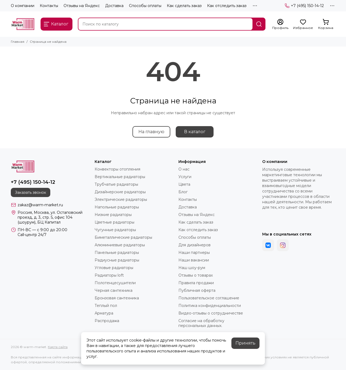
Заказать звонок (30, 192)
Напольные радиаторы (117, 207)
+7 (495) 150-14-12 (304, 5)
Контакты (49, 5)
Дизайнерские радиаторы (120, 191)
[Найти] (258, 24)
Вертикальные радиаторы (120, 176)
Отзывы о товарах (195, 275)
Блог (183, 191)
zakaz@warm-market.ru (40, 204)
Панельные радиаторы (117, 252)
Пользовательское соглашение (208, 298)
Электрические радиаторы (121, 199)
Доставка (114, 5)
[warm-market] (23, 24)
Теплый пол (106, 305)
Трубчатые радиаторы (116, 184)
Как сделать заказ (184, 5)
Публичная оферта (196, 290)
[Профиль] (280, 24)
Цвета (184, 184)
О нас (183, 169)
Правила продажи (196, 282)
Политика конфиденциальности (209, 305)
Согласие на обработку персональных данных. (201, 323)
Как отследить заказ (227, 5)
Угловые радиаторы (114, 267)
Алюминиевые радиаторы (120, 245)
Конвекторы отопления (117, 169)
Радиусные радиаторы (117, 260)
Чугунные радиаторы (115, 229)
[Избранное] (303, 24)
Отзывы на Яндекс (82, 5)
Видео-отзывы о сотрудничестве (210, 313)
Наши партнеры (194, 252)
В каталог (194, 131)
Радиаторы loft (109, 275)
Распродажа (107, 320)
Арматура (104, 313)
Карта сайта (58, 347)
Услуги (184, 176)
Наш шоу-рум (191, 267)
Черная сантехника (113, 290)
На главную (151, 131)
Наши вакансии (193, 260)
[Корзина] (325, 24)
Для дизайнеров (194, 245)
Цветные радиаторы (114, 222)
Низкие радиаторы (113, 214)
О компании (22, 5)
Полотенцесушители (115, 282)
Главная (17, 42)
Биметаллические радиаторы (123, 237)
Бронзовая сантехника (117, 298)
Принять (245, 343)
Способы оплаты (145, 5)
